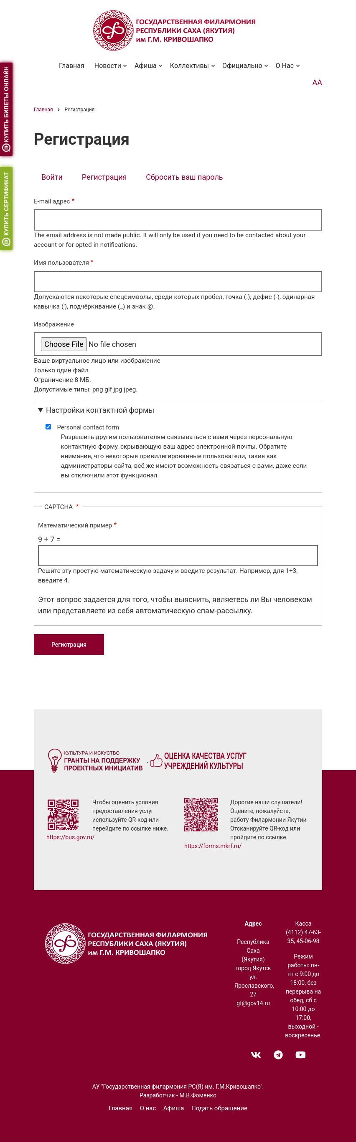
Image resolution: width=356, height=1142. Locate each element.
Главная (71, 66)
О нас (286, 69)
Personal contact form (88, 427)
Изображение (54, 324)
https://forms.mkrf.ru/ (213, 846)
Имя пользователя (61, 262)
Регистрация (108, 177)
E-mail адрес (52, 201)
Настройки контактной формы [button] (100, 410)
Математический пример (75, 525)
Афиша (147, 69)
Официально (243, 69)
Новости (108, 69)
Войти (52, 177)
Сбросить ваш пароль (184, 177)
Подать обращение (219, 1108)
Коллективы (190, 69)
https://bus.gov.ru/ (70, 837)
